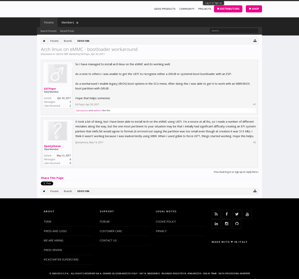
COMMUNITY (187, 8)
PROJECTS (204, 8)
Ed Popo (85, 54)
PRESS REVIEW (53, 250)
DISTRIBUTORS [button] (228, 8)
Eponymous (82, 110)
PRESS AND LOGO (55, 231)
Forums (49, 22)
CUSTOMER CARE (111, 231)
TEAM (47, 221)
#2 (254, 142)
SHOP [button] (254, 8)
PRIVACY (161, 231)
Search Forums (48, 31)
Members (67, 22)
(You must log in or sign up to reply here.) (236, 172)
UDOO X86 (62, 54)
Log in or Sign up (213, 2)
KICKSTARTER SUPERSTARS (61, 259)
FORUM (104, 221)
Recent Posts (67, 31)
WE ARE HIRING (53, 240)
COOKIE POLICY (166, 221)
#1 (254, 104)
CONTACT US (108, 240)
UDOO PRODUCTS (164, 8)
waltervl (97, 110)
